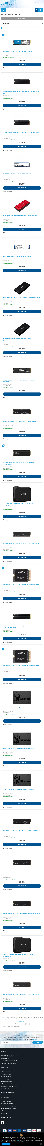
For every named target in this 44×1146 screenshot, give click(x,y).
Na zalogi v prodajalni (8, 28)
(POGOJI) (34, 1039)
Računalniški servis (7, 1095)
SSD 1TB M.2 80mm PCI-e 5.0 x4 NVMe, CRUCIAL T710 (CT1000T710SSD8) (21, 994)
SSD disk (3, 1017)
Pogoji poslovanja (6, 1076)
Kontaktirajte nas (6, 1074)
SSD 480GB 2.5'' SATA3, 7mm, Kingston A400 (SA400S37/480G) (18, 748)
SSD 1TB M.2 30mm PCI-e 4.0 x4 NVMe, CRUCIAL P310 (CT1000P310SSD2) (21, 665)
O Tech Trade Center (7, 1071)
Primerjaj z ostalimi (7, 67)
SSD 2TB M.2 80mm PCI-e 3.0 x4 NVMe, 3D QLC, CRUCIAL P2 (17, 51)
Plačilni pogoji (5, 1079)
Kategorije (4, 1113)
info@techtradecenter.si (11, 1060)
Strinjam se (6, 1144)
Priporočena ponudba (7, 1103)
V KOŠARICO (22, 64)
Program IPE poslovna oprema (9, 1086)
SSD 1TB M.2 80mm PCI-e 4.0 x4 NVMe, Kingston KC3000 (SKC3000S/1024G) (21, 830)
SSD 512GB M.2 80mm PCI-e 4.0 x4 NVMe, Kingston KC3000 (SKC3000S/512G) (22, 421)
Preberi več (22, 1021)
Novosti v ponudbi (6, 1101)
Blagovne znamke (6, 1111)
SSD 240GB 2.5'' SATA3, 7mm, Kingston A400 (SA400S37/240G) (18, 707)
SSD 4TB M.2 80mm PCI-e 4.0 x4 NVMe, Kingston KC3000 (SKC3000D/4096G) (21, 913)
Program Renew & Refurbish (9, 1084)
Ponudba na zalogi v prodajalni (9, 1106)
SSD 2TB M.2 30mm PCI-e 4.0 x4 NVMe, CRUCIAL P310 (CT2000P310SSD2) (21, 584)
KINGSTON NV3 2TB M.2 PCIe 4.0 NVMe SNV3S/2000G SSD (17, 256)
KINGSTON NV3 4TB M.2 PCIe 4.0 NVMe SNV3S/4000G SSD (17, 174)
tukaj (18, 1140)
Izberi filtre (22, 19)
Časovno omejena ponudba (9, 1108)
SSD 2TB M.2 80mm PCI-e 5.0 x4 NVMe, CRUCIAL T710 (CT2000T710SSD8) (21, 543)
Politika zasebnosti (7, 1081)
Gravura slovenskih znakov (8, 1092)
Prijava (37, 1042)
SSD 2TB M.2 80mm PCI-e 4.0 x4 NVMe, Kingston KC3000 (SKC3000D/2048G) (21, 872)
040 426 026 (8, 1058)
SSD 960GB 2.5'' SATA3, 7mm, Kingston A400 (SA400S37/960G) (18, 789)
